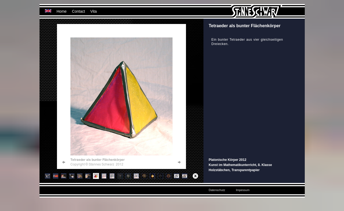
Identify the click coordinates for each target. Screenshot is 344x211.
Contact (78, 11)
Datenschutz (217, 190)
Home (62, 11)
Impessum (243, 190)
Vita (93, 11)
